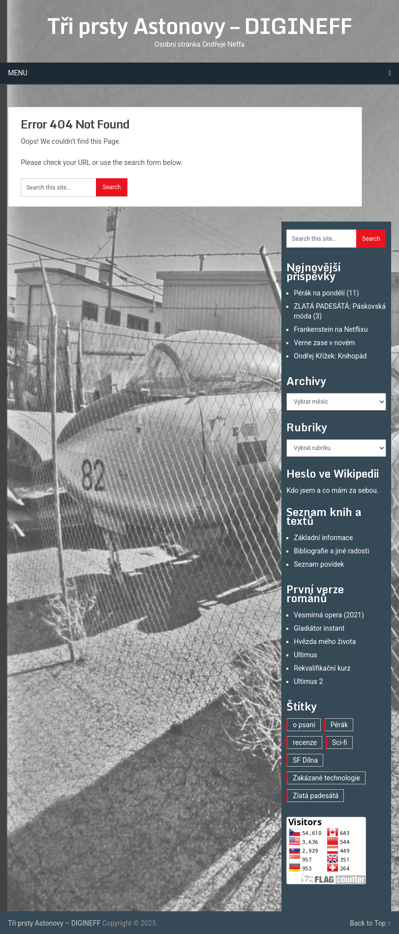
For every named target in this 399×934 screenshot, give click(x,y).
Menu (17, 73)
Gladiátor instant (319, 628)
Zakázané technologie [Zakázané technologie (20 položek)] (326, 778)
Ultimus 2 (308, 681)
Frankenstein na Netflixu (331, 329)
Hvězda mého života (325, 641)
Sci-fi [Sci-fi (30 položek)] (339, 742)
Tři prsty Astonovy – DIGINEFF (199, 25)
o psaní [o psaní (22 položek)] (304, 725)
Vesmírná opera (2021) (329, 615)
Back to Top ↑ (370, 923)
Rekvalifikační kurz (322, 668)
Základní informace (323, 538)
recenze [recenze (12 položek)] (305, 742)
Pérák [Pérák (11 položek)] (339, 725)
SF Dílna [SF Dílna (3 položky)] (305, 760)
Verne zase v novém (324, 343)
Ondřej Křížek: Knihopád (330, 356)
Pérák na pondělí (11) (326, 293)
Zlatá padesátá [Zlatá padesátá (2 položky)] (315, 796)
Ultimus (305, 655)
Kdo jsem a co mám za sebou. (332, 490)
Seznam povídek (319, 564)
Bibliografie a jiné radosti (331, 551)
